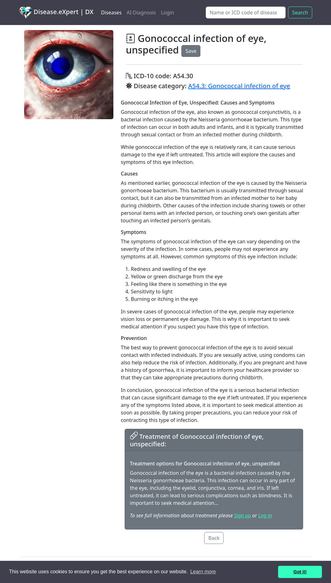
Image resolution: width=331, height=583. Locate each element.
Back (214, 538)
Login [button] (167, 12)
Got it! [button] (300, 571)
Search (300, 12)
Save (190, 51)
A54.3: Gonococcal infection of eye (239, 86)
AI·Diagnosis (141, 12)
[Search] (246, 12)
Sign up (242, 515)
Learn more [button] (203, 571)
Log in (265, 515)
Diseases (111, 12)
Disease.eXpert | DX (56, 12)
